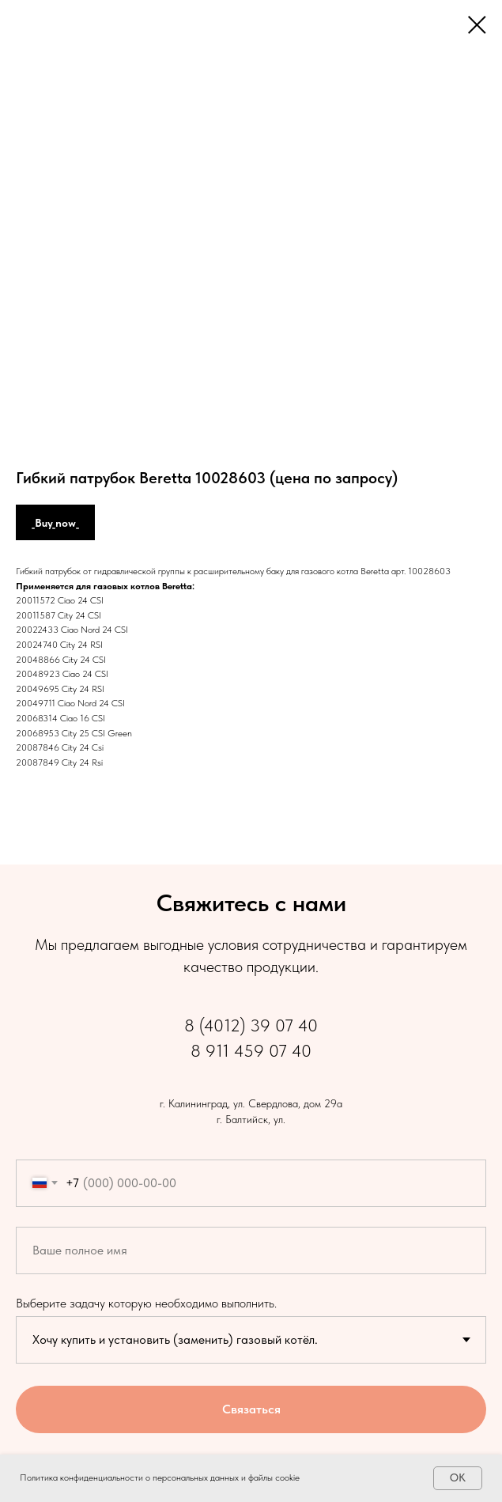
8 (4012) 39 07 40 (251, 1025)
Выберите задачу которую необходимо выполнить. (146, 1303)
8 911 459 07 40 (251, 1050)
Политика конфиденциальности (81, 1477)
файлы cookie (274, 1477)
